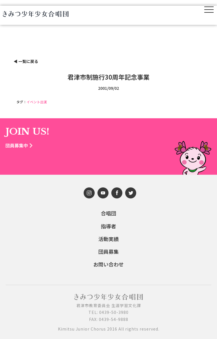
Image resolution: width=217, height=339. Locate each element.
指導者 (108, 226)
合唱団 (108, 213)
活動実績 (108, 238)
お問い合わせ (108, 264)
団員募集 (108, 251)
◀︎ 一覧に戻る (26, 61)
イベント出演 (37, 101)
